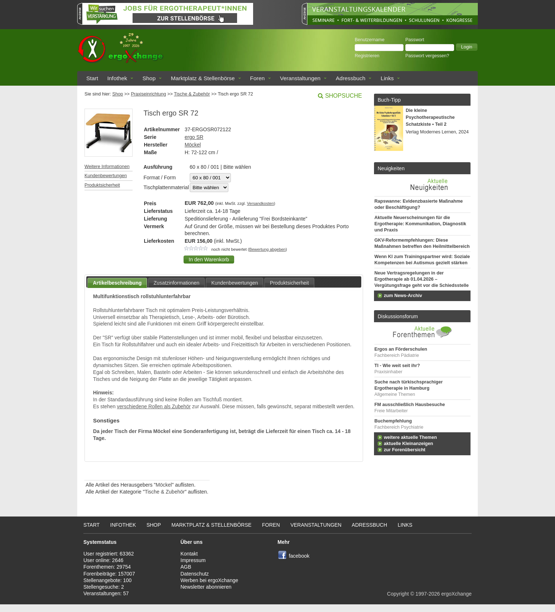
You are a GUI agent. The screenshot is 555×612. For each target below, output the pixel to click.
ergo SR (194, 137)
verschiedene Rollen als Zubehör (154, 406)
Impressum (193, 560)
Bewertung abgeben (267, 249)
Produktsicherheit (102, 185)
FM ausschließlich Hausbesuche (409, 404)
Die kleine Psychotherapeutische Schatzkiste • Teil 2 (430, 117)
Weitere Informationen (107, 166)
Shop (149, 78)
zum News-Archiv (403, 295)
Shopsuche (343, 96)
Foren (257, 78)
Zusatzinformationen (177, 283)
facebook (299, 556)
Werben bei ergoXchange (210, 580)
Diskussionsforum (398, 316)
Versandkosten (260, 203)
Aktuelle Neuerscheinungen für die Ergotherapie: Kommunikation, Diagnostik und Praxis (420, 224)
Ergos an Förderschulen (400, 349)
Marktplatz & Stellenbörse (203, 78)
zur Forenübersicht (404, 449)
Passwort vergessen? (427, 55)
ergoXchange (456, 594)
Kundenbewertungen (105, 175)
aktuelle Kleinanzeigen (408, 443)
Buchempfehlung (393, 421)
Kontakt (189, 554)
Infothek (117, 78)
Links (387, 78)
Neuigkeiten (391, 168)
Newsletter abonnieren (206, 587)
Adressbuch (350, 78)
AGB (186, 567)
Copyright (398, 594)
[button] (466, 47)
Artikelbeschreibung (117, 283)
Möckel (193, 145)
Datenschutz (195, 574)
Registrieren (367, 55)
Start (92, 78)
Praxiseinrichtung (148, 94)
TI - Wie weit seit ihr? (397, 365)
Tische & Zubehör (192, 94)
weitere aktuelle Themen (410, 437)
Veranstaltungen (300, 78)
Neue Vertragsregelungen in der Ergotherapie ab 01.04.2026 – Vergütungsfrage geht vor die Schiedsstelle (421, 279)
